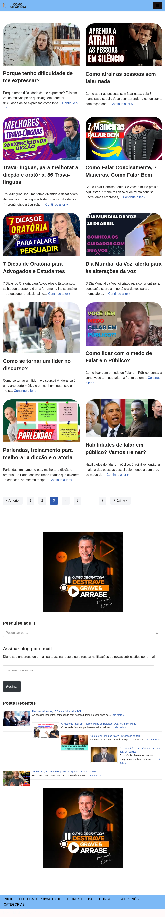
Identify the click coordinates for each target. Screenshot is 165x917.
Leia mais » (118, 715)
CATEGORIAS (14, 904)
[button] (157, 5)
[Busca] (78, 633)
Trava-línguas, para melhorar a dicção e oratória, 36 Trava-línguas (40, 174)
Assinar (12, 686)
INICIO (9, 899)
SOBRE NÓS (129, 899)
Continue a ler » (122, 104)
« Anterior (13, 500)
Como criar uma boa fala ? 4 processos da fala (115, 736)
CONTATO (106, 899)
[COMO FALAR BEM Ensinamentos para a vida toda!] (15, 6)
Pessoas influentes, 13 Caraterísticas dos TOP (57, 711)
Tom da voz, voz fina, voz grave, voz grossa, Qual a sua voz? (64, 771)
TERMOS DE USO (80, 899)
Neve (6, 912)
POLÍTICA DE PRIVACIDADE (40, 899)
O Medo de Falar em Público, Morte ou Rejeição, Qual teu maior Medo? (99, 723)
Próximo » (120, 500)
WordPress (35, 912)
